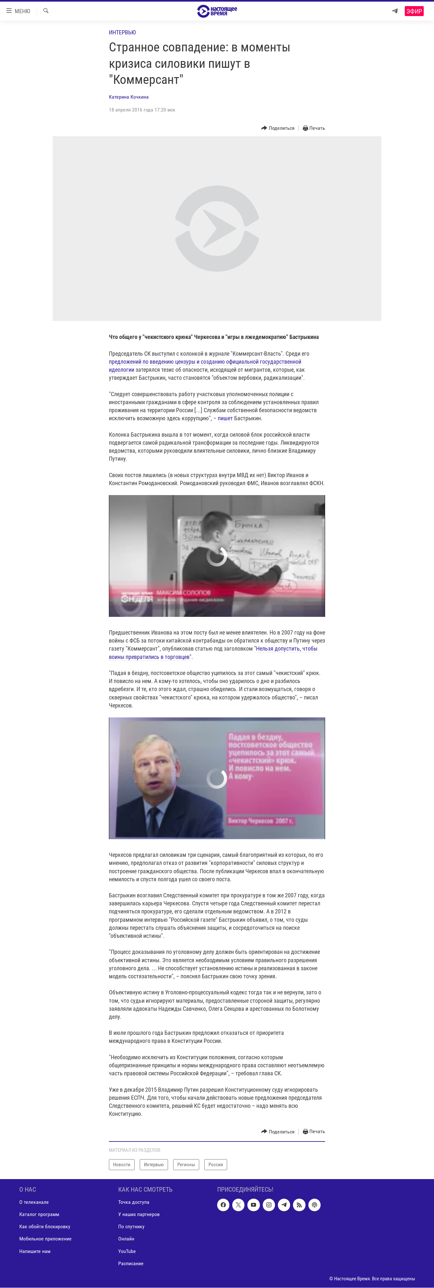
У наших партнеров (139, 1215)
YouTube (127, 1251)
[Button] (278, 128)
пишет (225, 418)
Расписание (131, 1263)
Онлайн (126, 1239)
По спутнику (131, 1227)
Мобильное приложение (45, 1239)
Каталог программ (39, 1215)
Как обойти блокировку (44, 1227)
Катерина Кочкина (129, 97)
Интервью (122, 32)
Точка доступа (133, 1202)
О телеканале (34, 1202)
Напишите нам (34, 1251)
